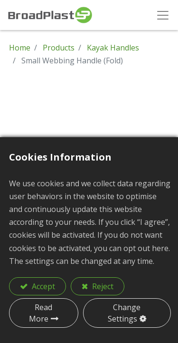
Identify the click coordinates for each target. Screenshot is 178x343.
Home (19, 47)
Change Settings (124, 313)
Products (59, 47)
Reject (101, 286)
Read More (41, 313)
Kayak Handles (113, 47)
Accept (42, 286)
